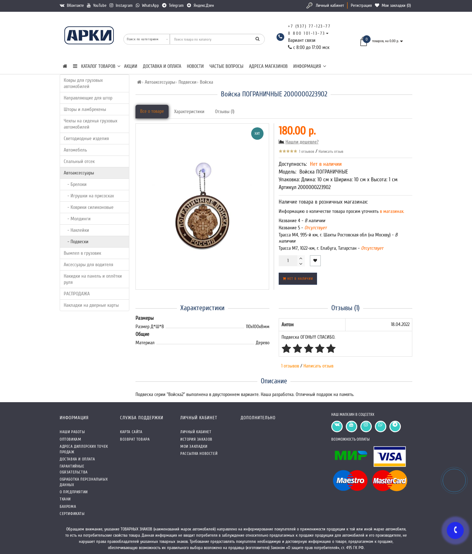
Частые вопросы (226, 66)
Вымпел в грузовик (82, 253)
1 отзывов (305, 151)
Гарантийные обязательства (74, 469)
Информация (309, 66)
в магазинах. (391, 211)
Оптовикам (70, 439)
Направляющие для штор (88, 98)
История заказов (196, 439)
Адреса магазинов (268, 66)
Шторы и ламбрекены (85, 109)
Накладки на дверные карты (91, 305)
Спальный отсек (79, 161)
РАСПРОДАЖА (77, 294)
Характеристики (189, 111)
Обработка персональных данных (84, 482)
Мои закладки (193, 446)
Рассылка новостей (198, 453)
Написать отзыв (331, 151)
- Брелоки (75, 184)
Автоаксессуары (79, 173)
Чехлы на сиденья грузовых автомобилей (90, 124)
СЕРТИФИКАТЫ (72, 513)
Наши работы (72, 431)
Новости (195, 66)
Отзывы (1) (224, 111)
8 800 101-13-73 (306, 33)
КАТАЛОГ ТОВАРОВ (96, 66)
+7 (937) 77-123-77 (309, 26)
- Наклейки (76, 230)
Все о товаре (152, 111)
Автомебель (75, 150)
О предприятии (74, 492)
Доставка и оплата (162, 66)
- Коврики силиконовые (89, 207)
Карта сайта (131, 431)
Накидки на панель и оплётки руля (93, 279)
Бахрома (68, 506)
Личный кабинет (330, 5)
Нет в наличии (298, 279)
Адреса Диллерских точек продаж (84, 449)
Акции (130, 66)
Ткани (65, 499)
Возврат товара (135, 439)
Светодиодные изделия (86, 138)
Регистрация (361, 5)
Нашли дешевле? (302, 142)
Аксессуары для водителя (88, 264)
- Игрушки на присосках (89, 196)
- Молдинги (77, 219)
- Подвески (76, 241)
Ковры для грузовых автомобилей (83, 83)
